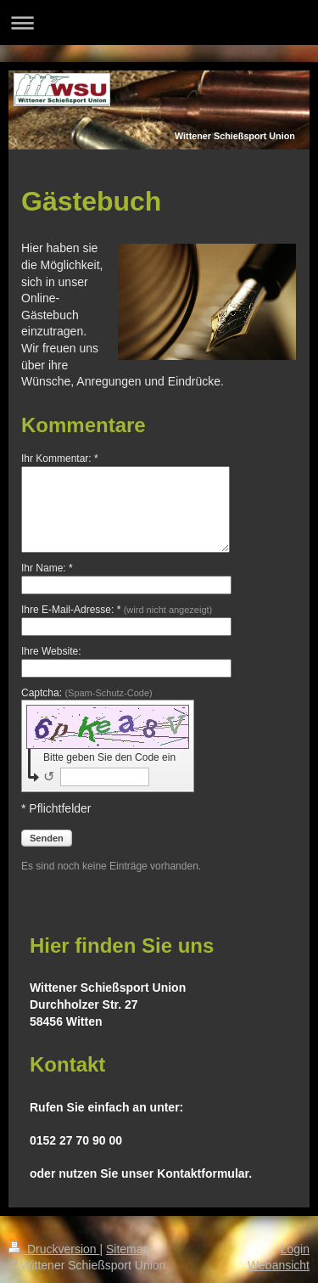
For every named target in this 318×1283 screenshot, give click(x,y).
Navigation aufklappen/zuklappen (159, 22)
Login (295, 1249)
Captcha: (87, 693)
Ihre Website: (51, 651)
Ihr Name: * (47, 568)
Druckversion (53, 1249)
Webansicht (279, 1265)
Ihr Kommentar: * (59, 458)
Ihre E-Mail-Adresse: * (116, 610)
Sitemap (127, 1249)
